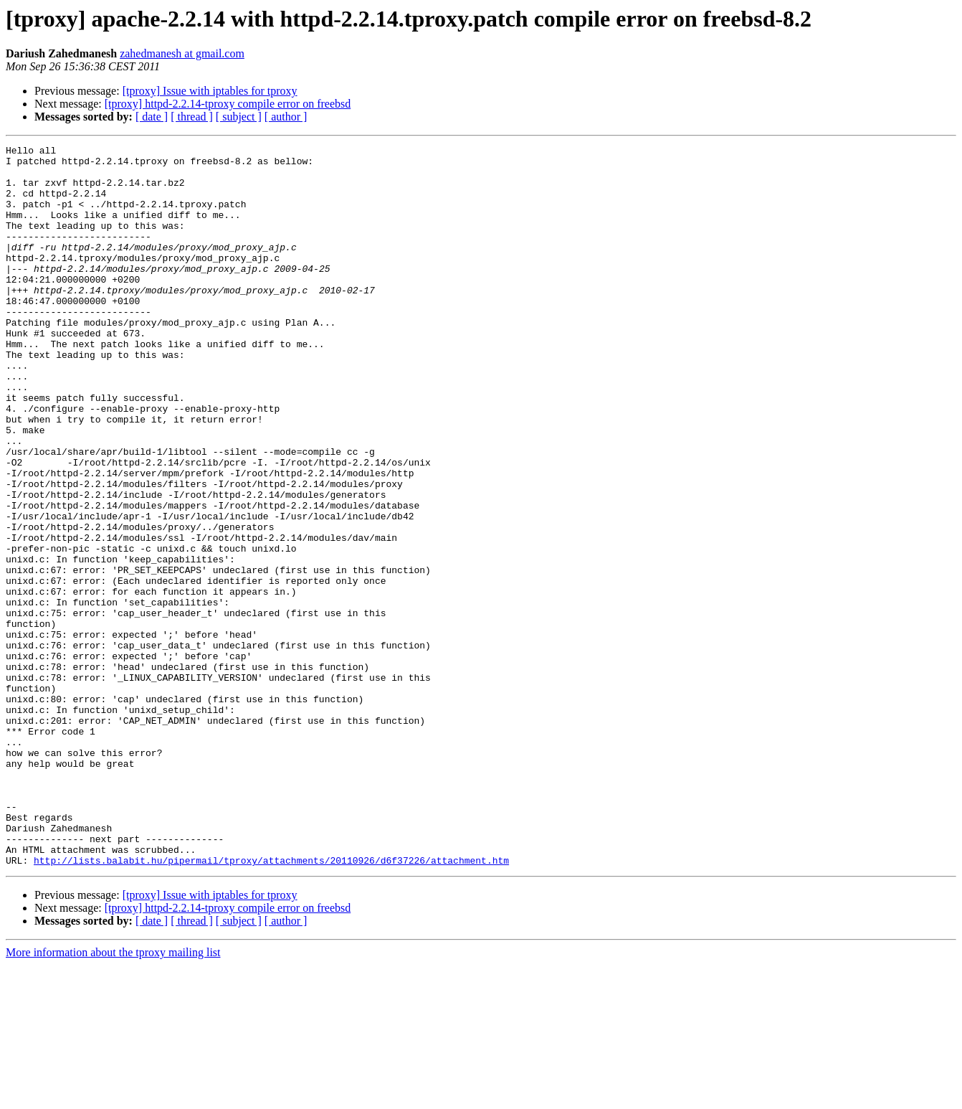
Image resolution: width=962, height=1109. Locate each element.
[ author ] (286, 116)
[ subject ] (239, 116)
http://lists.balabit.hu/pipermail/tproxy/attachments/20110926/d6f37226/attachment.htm (271, 1004)
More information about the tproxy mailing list (113, 1096)
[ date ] (151, 116)
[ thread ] (192, 116)
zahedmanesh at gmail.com (182, 53)
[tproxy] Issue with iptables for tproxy (210, 91)
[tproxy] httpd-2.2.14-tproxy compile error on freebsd (228, 104)
